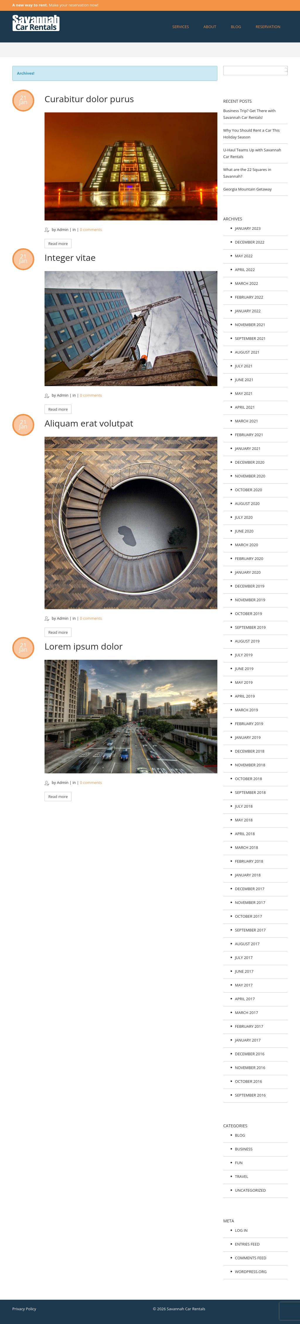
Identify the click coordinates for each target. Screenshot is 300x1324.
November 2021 (250, 324)
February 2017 (249, 1026)
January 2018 (248, 875)
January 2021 (248, 448)
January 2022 (248, 311)
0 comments (91, 229)
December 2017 (250, 888)
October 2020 (248, 489)
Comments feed (250, 1257)
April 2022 (245, 269)
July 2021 (244, 366)
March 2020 (246, 544)
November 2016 (250, 1067)
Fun (239, 1162)
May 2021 (244, 393)
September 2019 (250, 627)
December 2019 (250, 586)
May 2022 (244, 255)
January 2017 (248, 1040)
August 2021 (247, 352)
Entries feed (247, 1244)
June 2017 (244, 971)
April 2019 (245, 696)
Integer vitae (70, 257)
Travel (241, 1176)
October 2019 (248, 613)
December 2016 (250, 1053)
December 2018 (250, 751)
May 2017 (244, 985)
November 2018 (250, 765)
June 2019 (244, 668)
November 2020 (250, 476)
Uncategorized (250, 1190)
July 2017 (244, 957)
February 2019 (249, 723)
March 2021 (246, 421)
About (210, 26)
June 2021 (244, 379)
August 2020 (247, 503)
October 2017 (248, 916)
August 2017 (247, 943)
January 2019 (248, 737)
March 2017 (246, 1012)
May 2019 (244, 682)
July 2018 (244, 806)
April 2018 (245, 833)
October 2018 (248, 778)
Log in (241, 1230)
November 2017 (250, 902)
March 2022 (246, 283)
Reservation (268, 26)
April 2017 (245, 998)
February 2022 (249, 297)
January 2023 (248, 228)
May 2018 (244, 820)
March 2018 (246, 847)
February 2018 (249, 861)
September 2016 (250, 1095)
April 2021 (245, 407)
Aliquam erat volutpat (89, 423)
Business (244, 1149)
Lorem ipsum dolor (84, 646)
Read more (58, 243)
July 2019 (244, 654)
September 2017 (250, 930)
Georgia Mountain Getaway (247, 189)
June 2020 (244, 531)
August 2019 (247, 641)
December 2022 (250, 242)
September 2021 (250, 338)
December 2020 (250, 462)
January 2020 (248, 572)
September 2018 (250, 792)
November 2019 (250, 599)
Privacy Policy (24, 1308)
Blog (236, 26)
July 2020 (244, 517)
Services (180, 26)
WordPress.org (251, 1271)
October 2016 (248, 1081)
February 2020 (249, 558)
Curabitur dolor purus (89, 99)
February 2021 (249, 434)
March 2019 (246, 709)
